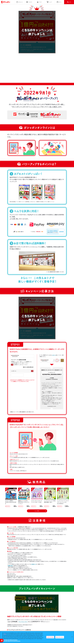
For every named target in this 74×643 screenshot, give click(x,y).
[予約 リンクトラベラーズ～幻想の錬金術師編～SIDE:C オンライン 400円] (50, 497)
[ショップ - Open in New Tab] (49, 2)
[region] (37, 637)
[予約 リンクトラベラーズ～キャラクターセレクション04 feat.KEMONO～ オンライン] (63, 497)
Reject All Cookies (59, 637)
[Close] (72, 637)
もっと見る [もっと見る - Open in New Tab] (37, 511)
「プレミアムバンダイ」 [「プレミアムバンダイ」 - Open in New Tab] (23, 621)
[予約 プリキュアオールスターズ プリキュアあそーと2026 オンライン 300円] (37, 497)
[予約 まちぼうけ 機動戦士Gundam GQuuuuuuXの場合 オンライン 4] (11, 497)
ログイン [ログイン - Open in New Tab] (54, 355)
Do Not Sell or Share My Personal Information (11, 641)
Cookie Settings (50, 637)
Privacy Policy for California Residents (9, 639)
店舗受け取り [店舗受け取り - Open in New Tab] (10, 565)
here (5, 634)
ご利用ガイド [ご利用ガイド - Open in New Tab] (33, 564)
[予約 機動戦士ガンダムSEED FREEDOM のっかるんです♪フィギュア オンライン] (24, 497)
